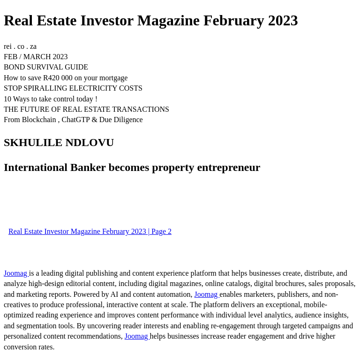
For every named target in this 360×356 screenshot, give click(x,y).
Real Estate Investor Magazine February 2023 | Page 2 (90, 231)
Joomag (16, 273)
